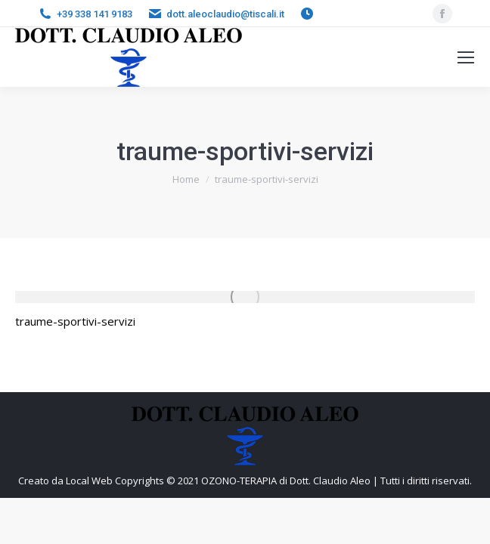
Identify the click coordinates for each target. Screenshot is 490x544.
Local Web (90, 480)
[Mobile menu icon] (466, 57)
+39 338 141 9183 (94, 14)
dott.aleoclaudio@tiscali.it (225, 14)
